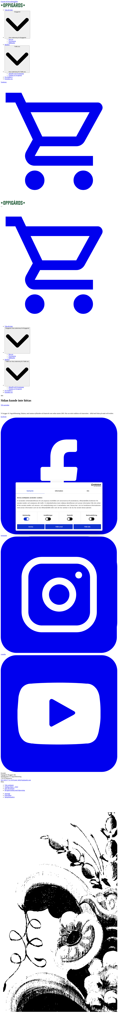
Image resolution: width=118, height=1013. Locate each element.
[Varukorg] (59, 323)
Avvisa (30, 527)
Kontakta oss (9, 392)
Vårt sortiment (9, 785)
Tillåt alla (87, 527)
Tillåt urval (59, 527)
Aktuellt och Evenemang (16, 73)
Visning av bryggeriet (15, 75)
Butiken (7, 359)
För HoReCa (8, 390)
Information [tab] (59, 491)
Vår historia (12, 41)
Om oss (10, 39)
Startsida (7, 793)
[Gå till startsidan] (13, 6)
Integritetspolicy (10, 797)
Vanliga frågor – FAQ (11, 787)
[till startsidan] (13, 204)
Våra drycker (9, 326)
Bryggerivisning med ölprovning (15, 790)
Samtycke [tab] (30, 491)
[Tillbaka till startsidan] (5, 405)
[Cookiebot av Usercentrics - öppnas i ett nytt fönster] (92, 485)
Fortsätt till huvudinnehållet (9, 1)
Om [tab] (88, 491)
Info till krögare (9, 788)
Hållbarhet (11, 43)
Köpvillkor (8, 795)
